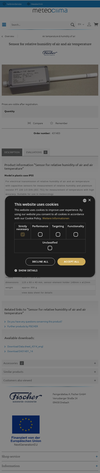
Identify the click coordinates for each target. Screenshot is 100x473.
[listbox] (84, 200)
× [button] (89, 200)
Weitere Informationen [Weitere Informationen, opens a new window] (55, 218)
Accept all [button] (71, 261)
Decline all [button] (40, 261)
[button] (25, 270)
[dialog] (50, 236)
